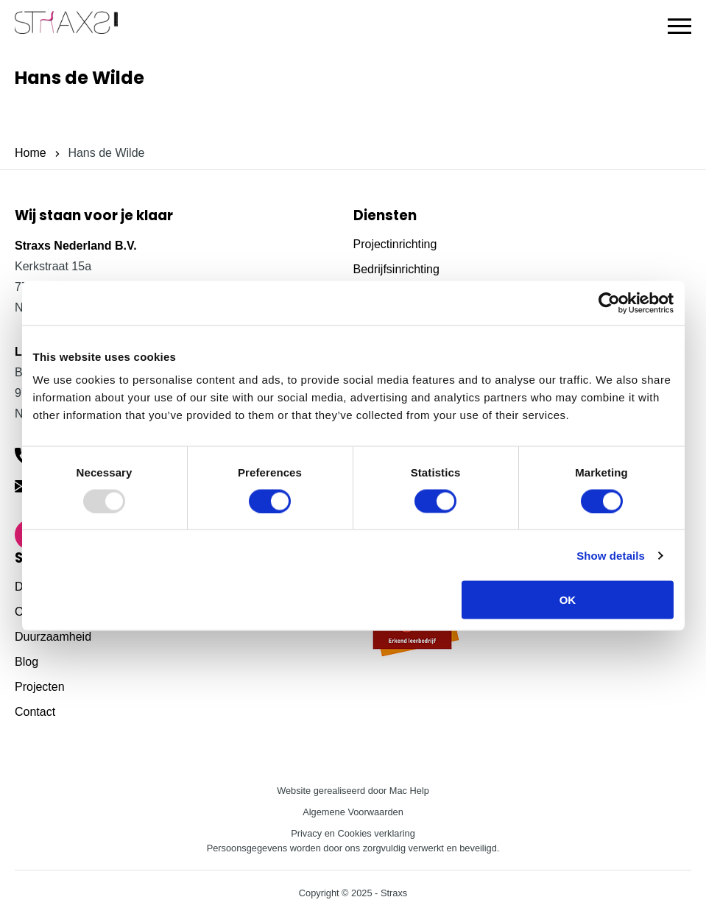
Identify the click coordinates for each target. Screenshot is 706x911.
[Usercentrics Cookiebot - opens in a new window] (609, 303)
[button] (679, 26)
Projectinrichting (395, 244)
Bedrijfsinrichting (396, 269)
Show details (610, 555)
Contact (35, 712)
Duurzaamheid (53, 636)
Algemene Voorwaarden (353, 811)
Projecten (40, 686)
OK (567, 600)
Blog (26, 661)
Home (30, 153)
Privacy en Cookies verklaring (353, 833)
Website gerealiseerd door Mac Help (353, 790)
